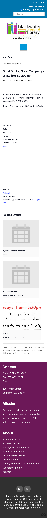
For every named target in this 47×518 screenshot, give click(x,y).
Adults (5, 146)
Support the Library (12, 467)
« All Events (8, 57)
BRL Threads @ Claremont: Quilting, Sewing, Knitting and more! (13, 350)
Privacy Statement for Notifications (20, 463)
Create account (37, 6)
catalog (25, 9)
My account (39, 2)
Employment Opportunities (16, 447)
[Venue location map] (23, 167)
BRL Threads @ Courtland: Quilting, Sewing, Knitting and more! (34, 350)
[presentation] (21, 233)
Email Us (6, 381)
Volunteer (7, 471)
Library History (10, 459)
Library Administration (13, 455)
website (38, 9)
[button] (23, 47)
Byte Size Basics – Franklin (14, 251)
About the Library (11, 439)
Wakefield (7, 193)
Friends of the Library (13, 451)
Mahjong (6, 333)
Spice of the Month (10, 291)
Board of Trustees (11, 443)
